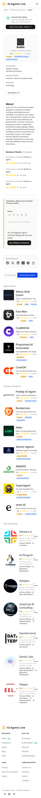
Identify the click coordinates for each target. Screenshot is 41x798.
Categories (6, 743)
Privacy (5, 767)
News (6, 738)
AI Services (26, 738)
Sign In (17, 232)
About (4, 747)
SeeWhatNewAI (28, 756)
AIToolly (25, 751)
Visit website (13, 93)
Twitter (25, 776)
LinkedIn (25, 780)
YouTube (25, 772)
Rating (9, 211)
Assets (4, 776)
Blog (3, 751)
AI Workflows (30, 743)
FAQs (4, 756)
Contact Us (26, 767)
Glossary (25, 747)
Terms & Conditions (10, 772)
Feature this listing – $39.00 (20, 27)
